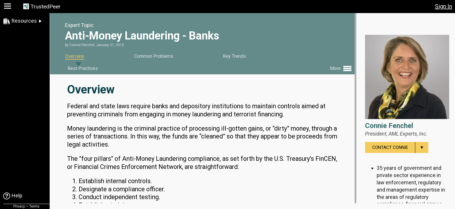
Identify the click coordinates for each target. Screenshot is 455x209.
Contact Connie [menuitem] (400, 147)
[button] (8, 7)
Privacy (19, 206)
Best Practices (83, 68)
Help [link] (17, 195)
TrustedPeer (45, 6)
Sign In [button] (443, 6)
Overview (74, 56)
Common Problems (153, 56)
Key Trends (234, 56)
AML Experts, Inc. (408, 134)
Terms (34, 206)
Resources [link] (24, 21)
